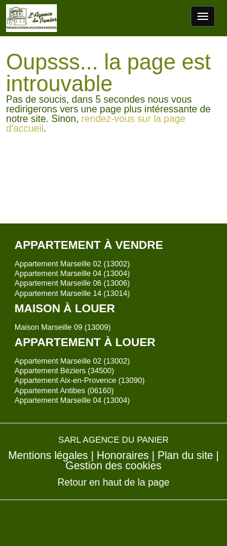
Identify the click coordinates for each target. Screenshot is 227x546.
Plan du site (185, 455)
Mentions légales (48, 455)
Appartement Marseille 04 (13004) (72, 273)
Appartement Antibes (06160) (64, 391)
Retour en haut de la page (113, 482)
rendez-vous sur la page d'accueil (95, 123)
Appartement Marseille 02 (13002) (72, 264)
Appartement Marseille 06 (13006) (72, 283)
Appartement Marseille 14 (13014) (72, 293)
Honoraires (123, 455)
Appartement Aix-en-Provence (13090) (80, 380)
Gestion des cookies (113, 466)
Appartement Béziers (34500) (64, 371)
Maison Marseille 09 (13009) (63, 327)
